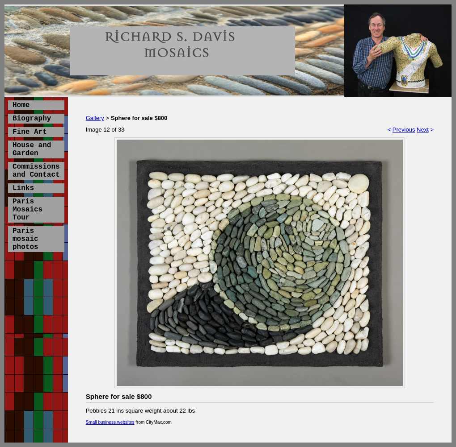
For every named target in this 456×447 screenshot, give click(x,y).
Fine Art (30, 132)
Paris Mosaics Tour (27, 210)
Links (23, 188)
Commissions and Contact (36, 171)
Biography (32, 119)
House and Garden (32, 149)
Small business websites (110, 422)
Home (21, 105)
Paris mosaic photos (25, 239)
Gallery (95, 118)
